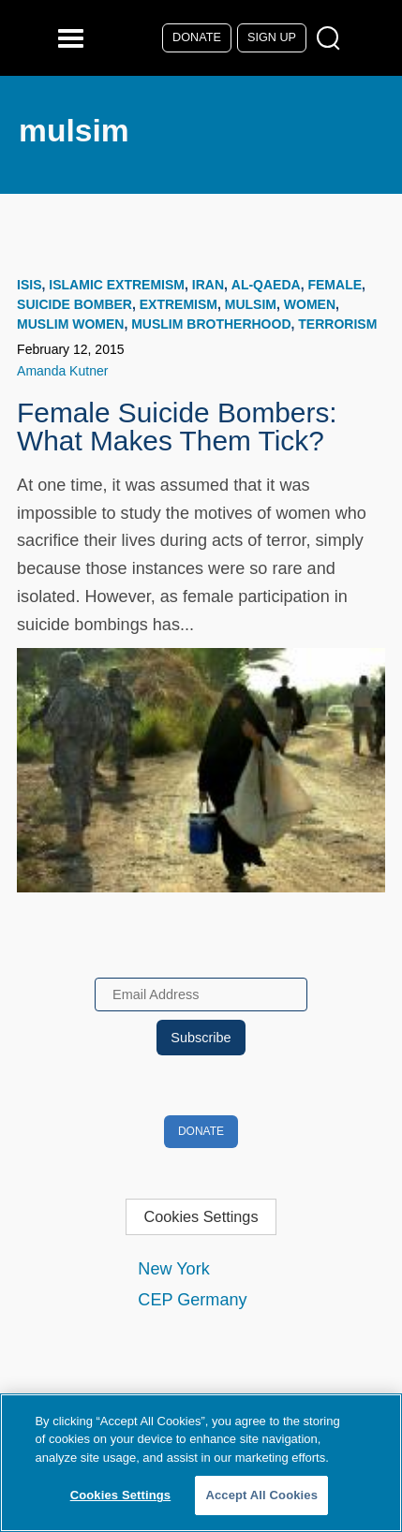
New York (173, 1268)
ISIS (29, 284)
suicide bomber (74, 304)
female (334, 284)
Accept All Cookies (261, 1495)
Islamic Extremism (117, 284)
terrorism (337, 324)
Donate (196, 37)
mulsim (250, 304)
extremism (178, 304)
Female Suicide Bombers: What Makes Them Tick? (177, 426)
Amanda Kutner (62, 370)
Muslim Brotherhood (210, 324)
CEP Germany (192, 1299)
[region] (201, 1462)
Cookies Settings (200, 1216)
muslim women (70, 324)
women (309, 304)
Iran (208, 284)
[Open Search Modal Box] (332, 39)
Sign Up (271, 37)
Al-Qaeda (266, 284)
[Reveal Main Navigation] (73, 38)
